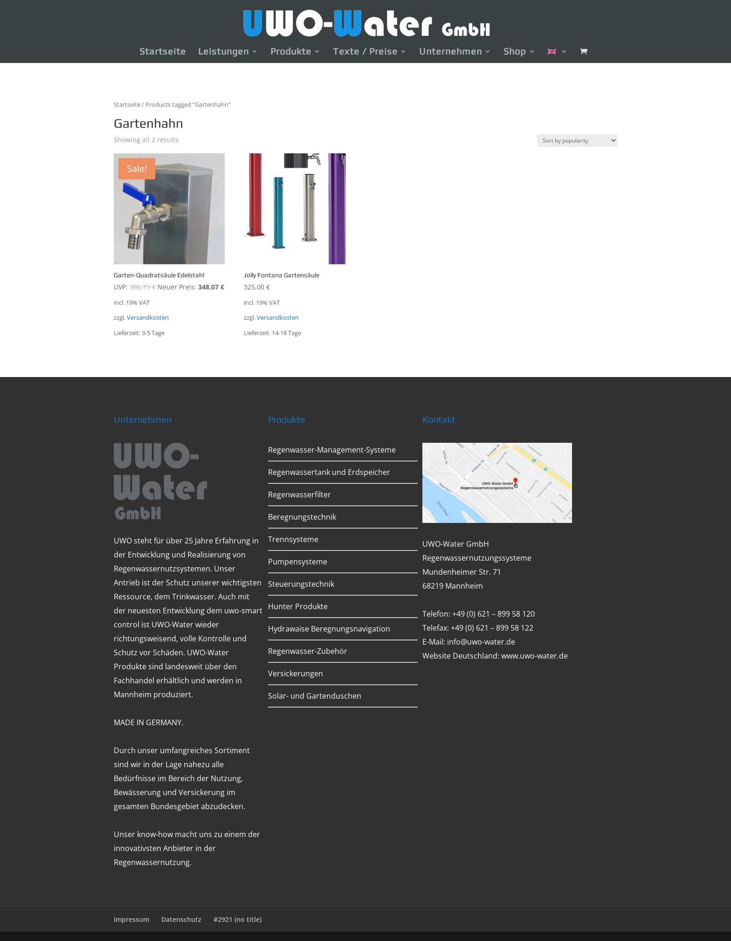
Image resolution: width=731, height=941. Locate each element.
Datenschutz (181, 919)
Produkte (290, 52)
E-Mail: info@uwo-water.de (468, 642)
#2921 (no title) (238, 919)
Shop (514, 52)
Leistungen (223, 52)
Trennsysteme (293, 539)
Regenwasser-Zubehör (307, 651)
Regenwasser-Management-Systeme (332, 450)
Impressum (131, 919)
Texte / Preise (365, 52)
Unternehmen (450, 52)
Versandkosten (148, 318)
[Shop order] (577, 140)
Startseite (162, 52)
